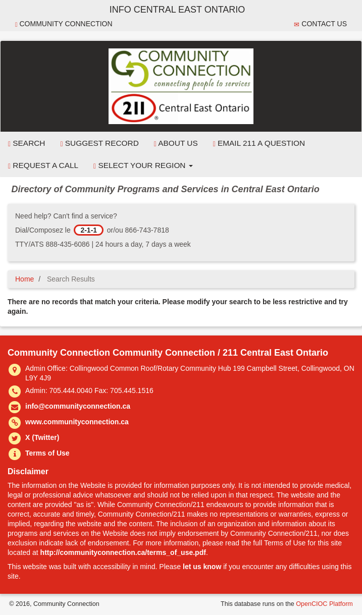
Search (26, 143)
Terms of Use (47, 453)
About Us (176, 143)
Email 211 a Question (259, 143)
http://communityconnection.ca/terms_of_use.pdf (123, 552)
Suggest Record (99, 143)
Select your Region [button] (143, 165)
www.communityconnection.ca (77, 422)
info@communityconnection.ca (77, 406)
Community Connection (64, 24)
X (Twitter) (42, 437)
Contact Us (320, 24)
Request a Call (43, 165)
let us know (202, 567)
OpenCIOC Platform (324, 603)
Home (24, 279)
